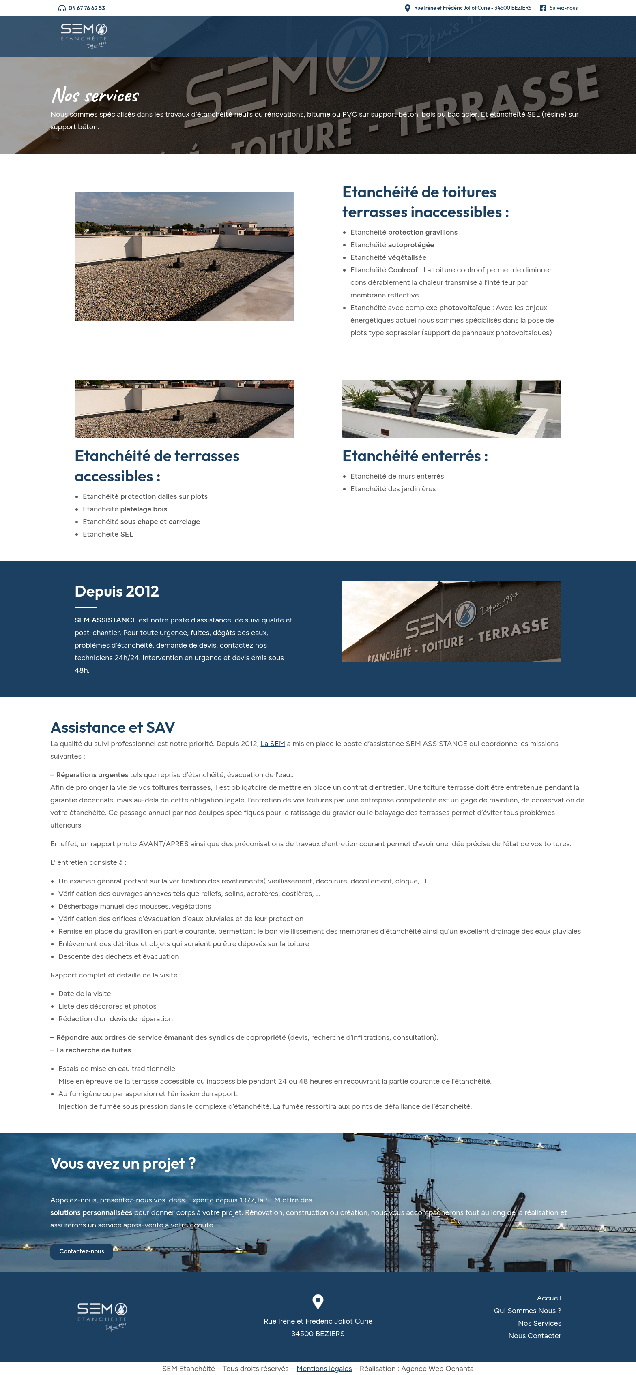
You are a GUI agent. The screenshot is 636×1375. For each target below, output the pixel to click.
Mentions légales (324, 1368)
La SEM (272, 743)
